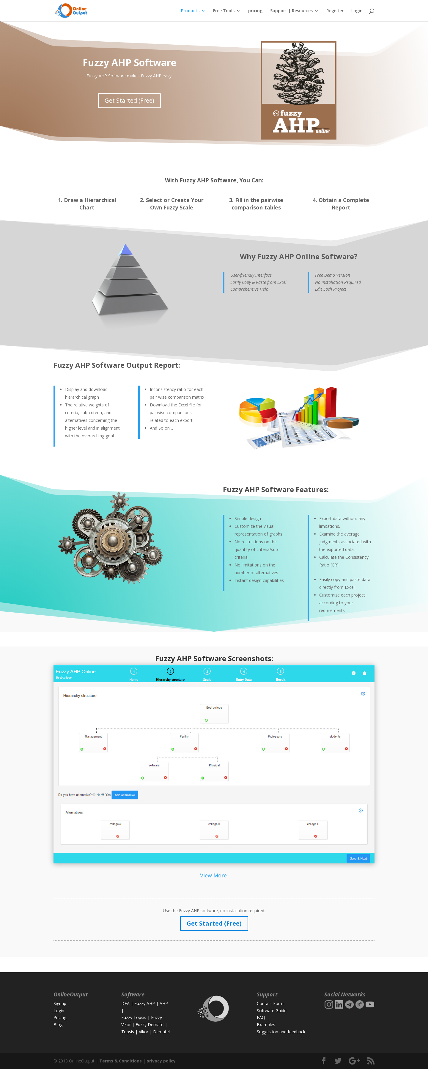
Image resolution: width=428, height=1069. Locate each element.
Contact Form (270, 1003)
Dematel (161, 1031)
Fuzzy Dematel (150, 1024)
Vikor (143, 1031)
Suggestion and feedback (281, 1031)
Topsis (127, 1031)
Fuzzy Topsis (133, 1017)
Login (357, 11)
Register (335, 11)
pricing (255, 11)
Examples (266, 1024)
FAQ (261, 1017)
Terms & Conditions (120, 1061)
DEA (125, 1003)
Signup (60, 1003)
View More (214, 875)
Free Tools (224, 11)
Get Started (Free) (129, 100)
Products (190, 11)
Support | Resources (291, 11)
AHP (164, 1003)
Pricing (60, 1017)
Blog (58, 1024)
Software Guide (272, 1010)
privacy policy (161, 1061)
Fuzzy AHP (144, 1003)
